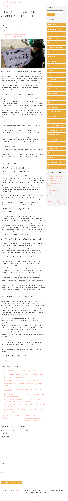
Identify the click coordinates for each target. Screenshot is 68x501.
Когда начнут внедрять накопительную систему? (19, 33)
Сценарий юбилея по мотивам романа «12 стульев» (56, 197)
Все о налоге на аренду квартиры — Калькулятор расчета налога (55, 178)
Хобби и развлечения (55, 162)
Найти (51, 14)
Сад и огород (52, 139)
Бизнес (50, 34)
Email (3, 466)
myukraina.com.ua (12, 360)
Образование (52, 116)
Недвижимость (53, 107)
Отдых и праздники (54, 121)
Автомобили (52, 25)
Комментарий (5, 437)
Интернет (51, 70)
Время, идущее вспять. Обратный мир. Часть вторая (56, 202)
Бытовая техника (53, 38)
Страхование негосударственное (15, 35)
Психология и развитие (55, 125)
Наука (50, 103)
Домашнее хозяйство (55, 48)
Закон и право (52, 61)
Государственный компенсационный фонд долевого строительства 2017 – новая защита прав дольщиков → (35, 418)
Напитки (50, 98)
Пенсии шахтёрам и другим (13, 37)
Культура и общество (55, 89)
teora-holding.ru (17, 492)
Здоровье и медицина (55, 66)
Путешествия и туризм (55, 130)
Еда (49, 52)
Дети (49, 43)
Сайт (2, 475)
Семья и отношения (54, 144)
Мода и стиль (52, 93)
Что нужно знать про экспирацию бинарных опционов (54, 185)
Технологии (52, 153)
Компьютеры (52, 80)
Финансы (51, 158)
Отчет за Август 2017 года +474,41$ (18, 377)
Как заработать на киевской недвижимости (22, 381)
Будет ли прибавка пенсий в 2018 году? (20, 371)
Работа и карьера (54, 135)
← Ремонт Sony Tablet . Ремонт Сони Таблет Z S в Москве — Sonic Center (10, 417)
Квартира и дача (53, 75)
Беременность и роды (55, 29)
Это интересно (52, 167)
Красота (50, 84)
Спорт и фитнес (53, 148)
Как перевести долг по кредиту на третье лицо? (23, 374)
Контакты (34, 498)
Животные (51, 57)
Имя (2, 457)
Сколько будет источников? (13, 31)
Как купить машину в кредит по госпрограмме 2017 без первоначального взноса (23, 400)
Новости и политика (54, 112)
